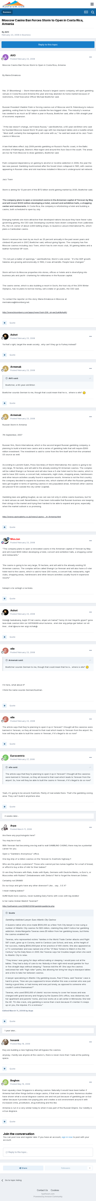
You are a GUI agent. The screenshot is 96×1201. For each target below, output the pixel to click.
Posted (22, 59)
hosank (14, 1040)
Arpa (13, 825)
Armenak (15, 366)
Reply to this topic (48, 44)
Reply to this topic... (17, 1152)
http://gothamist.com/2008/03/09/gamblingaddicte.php (28, 906)
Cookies (55, 1190)
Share (23, 1168)
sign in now (67, 1137)
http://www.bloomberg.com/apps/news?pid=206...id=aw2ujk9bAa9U (34, 312)
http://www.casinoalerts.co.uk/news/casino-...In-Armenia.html (31, 516)
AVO (7, 32)
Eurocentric (17, 755)
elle (12, 648)
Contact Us (42, 1190)
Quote (12, 323)
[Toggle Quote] (6, 378)
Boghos (14, 1080)
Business (26, 35)
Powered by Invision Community (48, 1196)
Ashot (14, 334)
